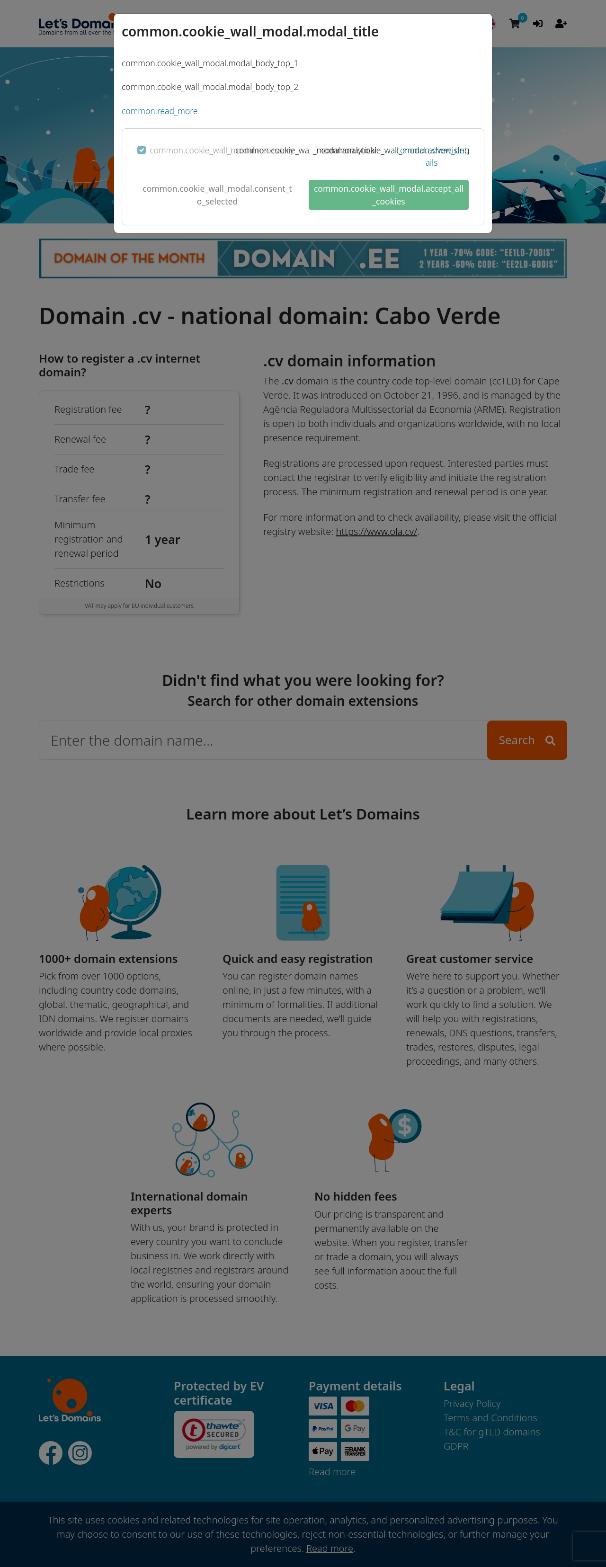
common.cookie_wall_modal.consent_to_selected (217, 194)
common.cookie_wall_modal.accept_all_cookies (388, 194)
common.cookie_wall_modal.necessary (222, 150)
